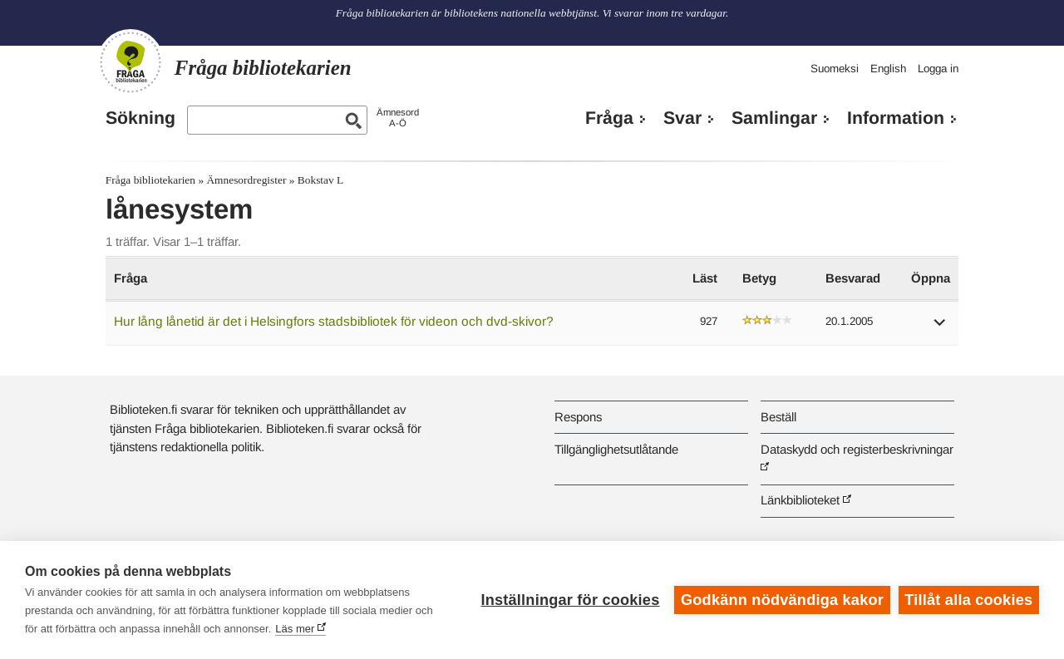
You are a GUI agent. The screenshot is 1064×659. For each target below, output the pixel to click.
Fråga (609, 118)
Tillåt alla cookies (968, 600)
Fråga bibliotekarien (150, 180)
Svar (682, 118)
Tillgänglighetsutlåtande (616, 449)
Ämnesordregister (246, 180)
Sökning (140, 118)
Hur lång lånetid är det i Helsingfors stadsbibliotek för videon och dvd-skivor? (334, 321)
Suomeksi (834, 68)
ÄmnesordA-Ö (398, 117)
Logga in (938, 68)
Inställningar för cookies (569, 600)
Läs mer (294, 628)
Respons (578, 417)
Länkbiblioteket (800, 500)
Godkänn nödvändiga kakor (782, 600)
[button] (940, 328)
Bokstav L (320, 180)
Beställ (778, 417)
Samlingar (774, 118)
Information (895, 118)
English (888, 68)
